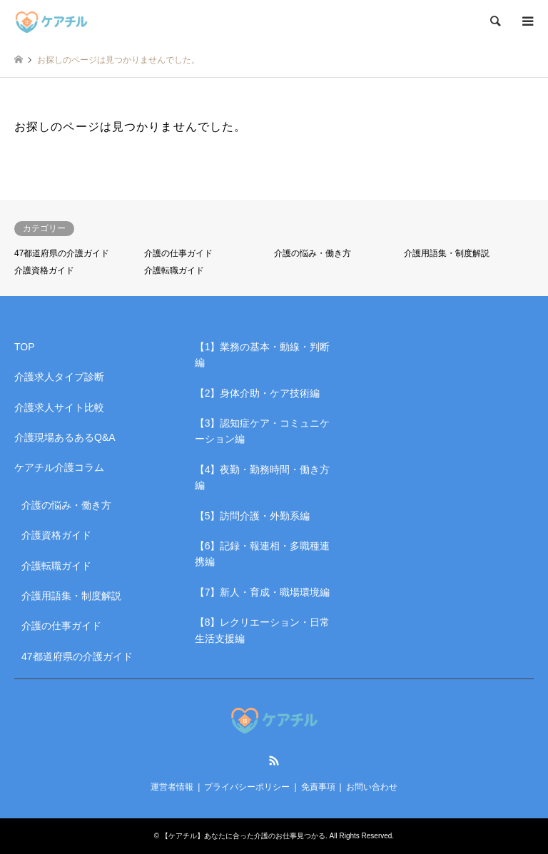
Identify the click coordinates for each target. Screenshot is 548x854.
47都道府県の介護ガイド (61, 253)
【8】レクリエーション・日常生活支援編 (262, 630)
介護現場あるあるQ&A (65, 437)
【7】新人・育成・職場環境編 (262, 592)
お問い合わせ (371, 787)
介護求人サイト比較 (59, 407)
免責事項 (318, 787)
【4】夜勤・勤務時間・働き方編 (262, 477)
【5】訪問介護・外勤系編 (252, 516)
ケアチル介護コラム (59, 467)
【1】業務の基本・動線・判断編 (262, 354)
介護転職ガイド (174, 270)
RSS (274, 761)
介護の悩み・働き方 (312, 253)
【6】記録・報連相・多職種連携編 (262, 553)
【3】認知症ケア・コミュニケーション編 (262, 430)
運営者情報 (172, 787)
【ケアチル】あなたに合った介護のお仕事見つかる (243, 836)
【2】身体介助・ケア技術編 (257, 393)
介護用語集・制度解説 (446, 253)
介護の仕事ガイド (178, 253)
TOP (24, 346)
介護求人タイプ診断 (59, 376)
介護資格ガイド (44, 270)
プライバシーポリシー (247, 787)
